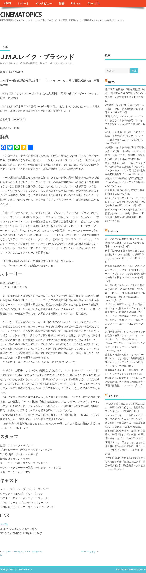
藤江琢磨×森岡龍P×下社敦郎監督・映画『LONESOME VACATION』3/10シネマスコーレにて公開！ (125, 93)
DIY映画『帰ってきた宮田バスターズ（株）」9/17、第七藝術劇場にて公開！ (124, 108)
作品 (61, 3)
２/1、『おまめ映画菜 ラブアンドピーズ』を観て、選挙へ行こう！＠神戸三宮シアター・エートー (125, 320)
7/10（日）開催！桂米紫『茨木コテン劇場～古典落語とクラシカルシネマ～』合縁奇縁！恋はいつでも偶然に (125, 135)
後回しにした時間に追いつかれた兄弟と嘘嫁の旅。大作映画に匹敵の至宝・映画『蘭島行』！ (125, 382)
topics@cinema (10, 63)
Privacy (76, 3)
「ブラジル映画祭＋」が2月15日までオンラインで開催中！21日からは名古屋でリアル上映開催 (125, 308)
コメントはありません (63, 63)
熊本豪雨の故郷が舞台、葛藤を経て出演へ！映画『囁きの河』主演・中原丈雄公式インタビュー (125, 434)
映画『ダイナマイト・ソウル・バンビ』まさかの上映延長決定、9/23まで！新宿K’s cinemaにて (124, 120)
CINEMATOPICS (21, 14)
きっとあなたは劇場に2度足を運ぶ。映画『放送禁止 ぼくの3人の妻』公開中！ (124, 242)
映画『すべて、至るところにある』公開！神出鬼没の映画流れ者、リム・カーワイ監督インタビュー (125, 446)
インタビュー (44, 3)
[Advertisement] (81, 31)
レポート (23, 3)
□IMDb (4, 524)
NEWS (7, 3)
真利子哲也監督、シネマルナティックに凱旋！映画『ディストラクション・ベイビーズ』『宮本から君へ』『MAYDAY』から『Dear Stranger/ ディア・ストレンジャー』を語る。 (125, 339)
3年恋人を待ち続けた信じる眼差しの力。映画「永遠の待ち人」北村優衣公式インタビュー (125, 407)
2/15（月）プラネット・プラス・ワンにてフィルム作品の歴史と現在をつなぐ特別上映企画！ (125, 201)
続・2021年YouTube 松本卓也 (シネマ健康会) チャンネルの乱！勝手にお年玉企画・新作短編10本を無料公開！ (125, 213)
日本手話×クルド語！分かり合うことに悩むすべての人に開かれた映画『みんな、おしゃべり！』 (125, 254)
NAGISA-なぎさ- (88, 551)
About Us (94, 3)
